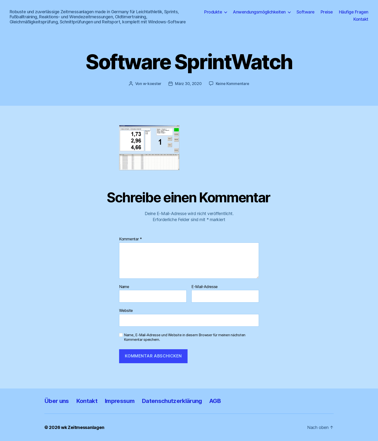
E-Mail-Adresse (204, 287)
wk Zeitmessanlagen (82, 427)
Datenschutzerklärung (172, 400)
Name (124, 287)
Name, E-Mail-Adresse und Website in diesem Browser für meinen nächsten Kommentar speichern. (184, 337)
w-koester (152, 83)
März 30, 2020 (188, 83)
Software (306, 11)
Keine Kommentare (232, 83)
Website (126, 310)
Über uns (56, 400)
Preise (327, 11)
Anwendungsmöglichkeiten (259, 11)
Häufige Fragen (353, 11)
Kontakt (360, 19)
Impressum (120, 400)
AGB (215, 400)
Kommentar (130, 239)
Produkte (213, 11)
